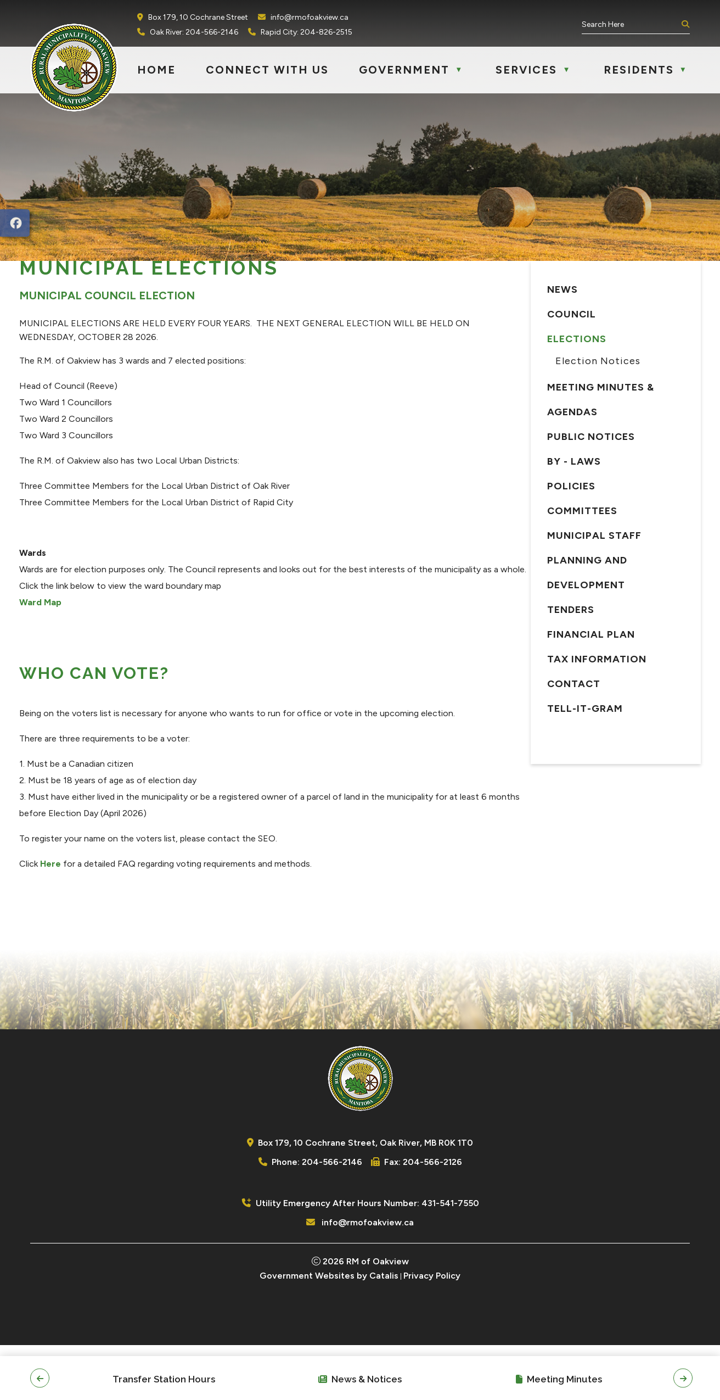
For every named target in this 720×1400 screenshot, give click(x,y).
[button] (684, 24)
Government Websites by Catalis (329, 1330)
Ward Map (233, 646)
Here (243, 907)
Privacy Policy (431, 1330)
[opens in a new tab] (15, 223)
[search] (630, 24)
